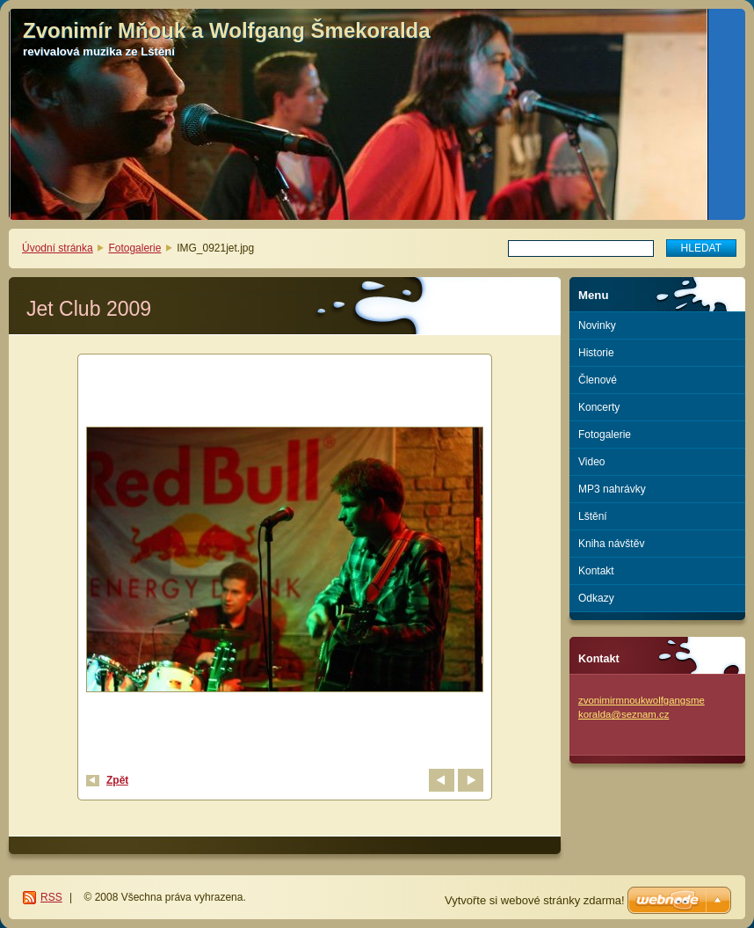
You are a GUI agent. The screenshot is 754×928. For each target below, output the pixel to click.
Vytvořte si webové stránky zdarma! (535, 900)
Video (591, 462)
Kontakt (596, 571)
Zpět (117, 780)
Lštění (592, 516)
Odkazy (596, 598)
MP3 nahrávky (612, 489)
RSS (51, 897)
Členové (597, 380)
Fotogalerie (134, 248)
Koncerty (599, 407)
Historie (596, 353)
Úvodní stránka (57, 248)
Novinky (597, 325)
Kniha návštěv (611, 543)
